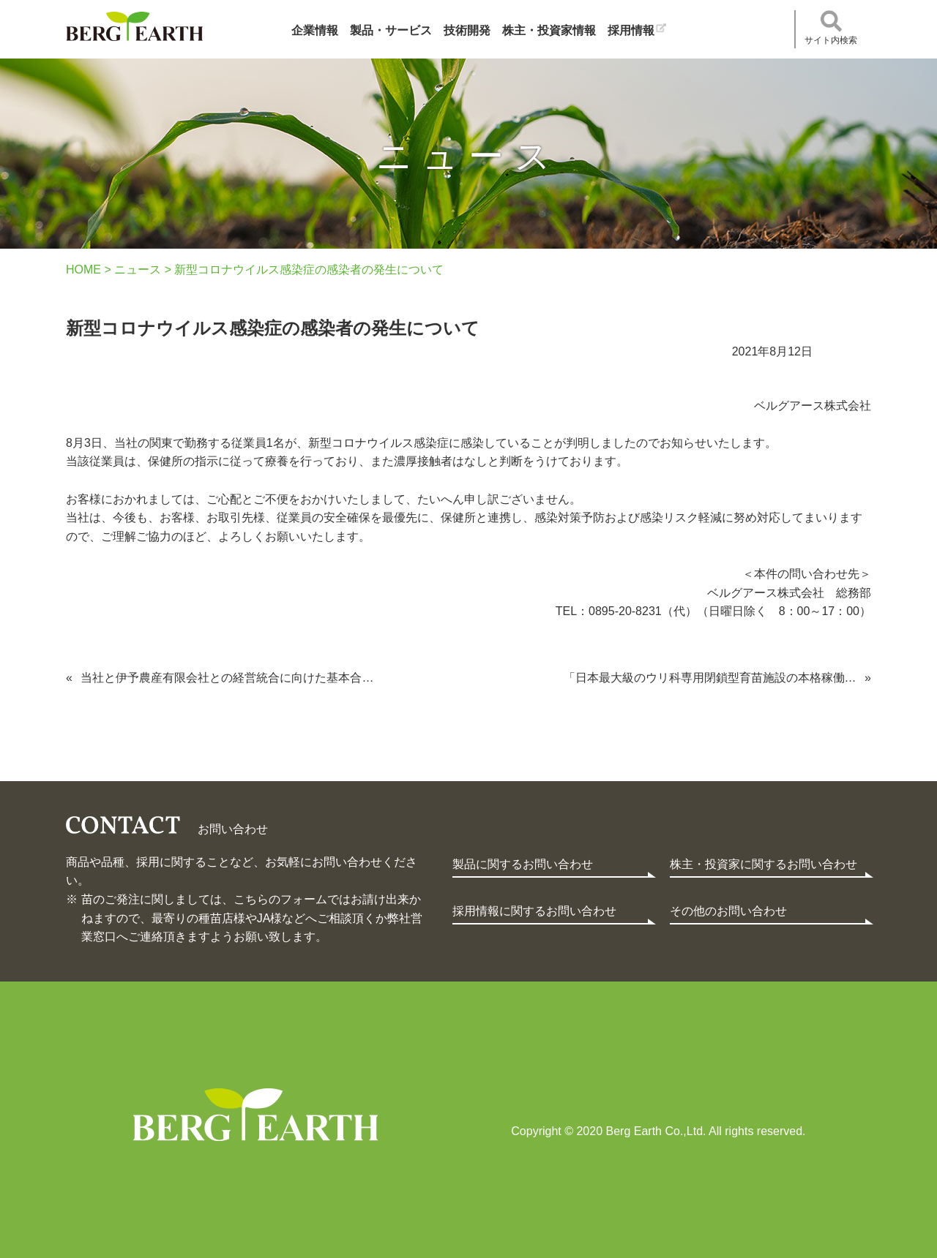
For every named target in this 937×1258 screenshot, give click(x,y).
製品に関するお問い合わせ (522, 864)
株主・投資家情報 (549, 30)
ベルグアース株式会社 (134, 26)
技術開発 (467, 30)
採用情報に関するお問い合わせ (534, 911)
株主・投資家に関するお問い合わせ (763, 864)
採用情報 (631, 30)
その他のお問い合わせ (728, 911)
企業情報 (314, 30)
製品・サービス (391, 30)
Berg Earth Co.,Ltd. (255, 1114)
